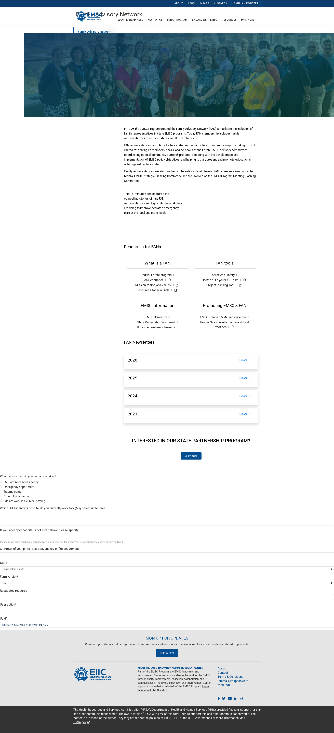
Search (220, 3)
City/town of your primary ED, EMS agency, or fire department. (39, 548)
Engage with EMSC (204, 19)
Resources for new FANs (155, 290)
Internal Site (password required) (233, 683)
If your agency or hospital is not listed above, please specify (39, 530)
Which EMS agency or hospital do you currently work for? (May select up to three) (53, 508)
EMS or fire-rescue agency (21, 482)
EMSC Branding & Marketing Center (224, 317)
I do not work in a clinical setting (24, 501)
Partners (247, 19)
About (178, 3)
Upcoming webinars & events (157, 327)
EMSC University (157, 317)
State (3, 562)
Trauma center (13, 491)
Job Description (155, 280)
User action (8, 604)
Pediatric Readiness (129, 19)
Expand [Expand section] (247, 360)
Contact (223, 672)
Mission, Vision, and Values (154, 285)
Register (252, 3)
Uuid (3, 618)
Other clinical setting (17, 496)
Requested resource (13, 590)
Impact (204, 3)
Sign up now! (167, 652)
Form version (9, 576)
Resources (229, 19)
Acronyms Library (224, 275)
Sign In (238, 3)
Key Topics (155, 19)
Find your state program (157, 275)
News (191, 3)
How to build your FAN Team (222, 280)
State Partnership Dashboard (157, 322)
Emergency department (19, 487)
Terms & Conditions (230, 676)
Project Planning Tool (222, 285)
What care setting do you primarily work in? (28, 476)
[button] (158, 263)
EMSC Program (177, 19)
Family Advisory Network (94, 31)
